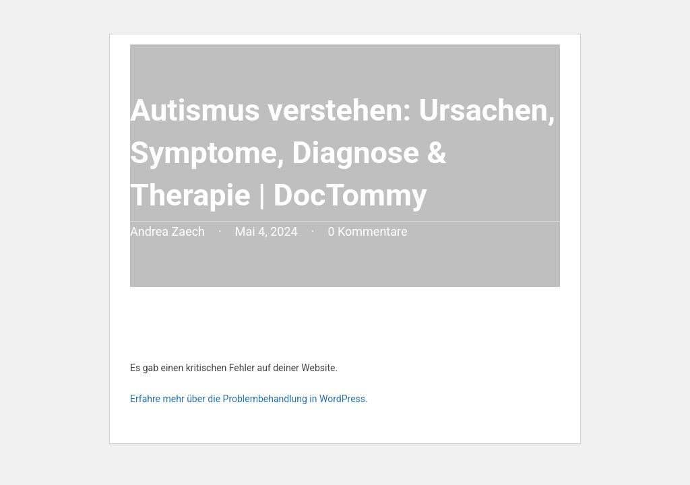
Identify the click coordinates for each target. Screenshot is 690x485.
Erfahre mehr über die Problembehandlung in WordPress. (249, 398)
